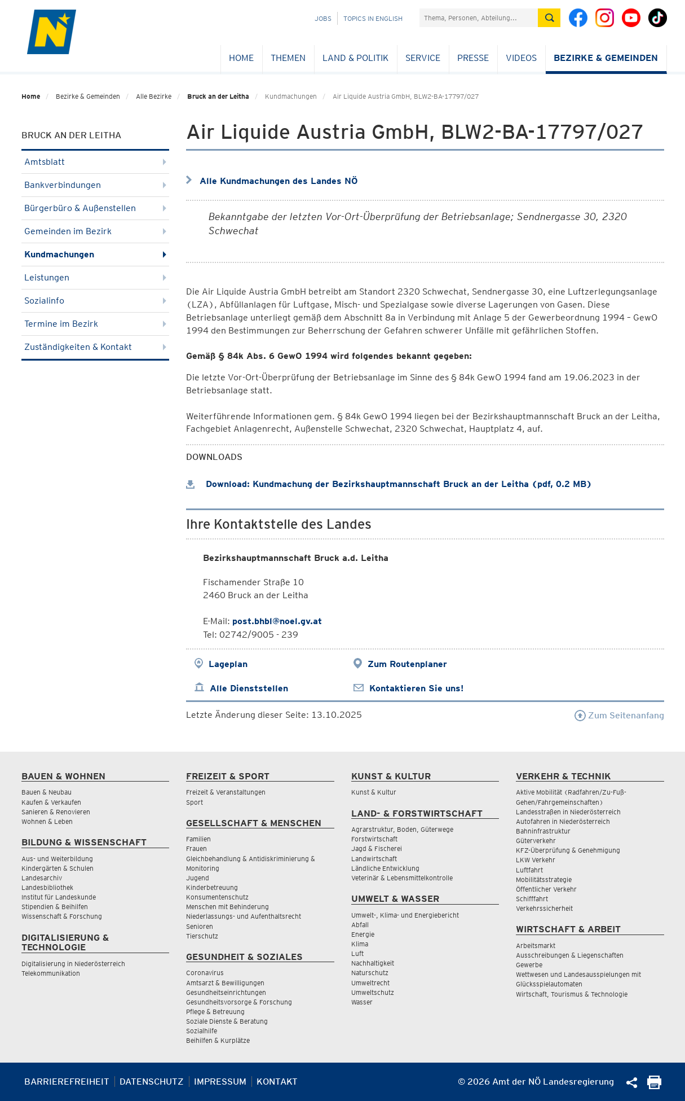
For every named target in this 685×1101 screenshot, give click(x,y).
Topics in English (373, 18)
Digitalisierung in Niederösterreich (73, 963)
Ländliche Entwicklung (385, 868)
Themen (288, 57)
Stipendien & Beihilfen (54, 906)
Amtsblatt (95, 161)
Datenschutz (152, 1081)
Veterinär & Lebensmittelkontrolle (402, 878)
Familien (198, 839)
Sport (194, 802)
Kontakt (277, 1081)
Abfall (360, 924)
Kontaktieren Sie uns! (416, 688)
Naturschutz (369, 972)
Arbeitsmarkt (535, 945)
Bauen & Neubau (46, 792)
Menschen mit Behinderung (227, 906)
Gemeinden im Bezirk (95, 231)
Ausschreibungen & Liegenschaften (570, 955)
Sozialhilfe (201, 1031)
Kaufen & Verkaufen (51, 802)
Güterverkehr (536, 840)
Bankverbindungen (95, 184)
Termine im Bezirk (95, 323)
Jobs (323, 18)
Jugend (197, 878)
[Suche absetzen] (549, 17)
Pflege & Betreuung (215, 1011)
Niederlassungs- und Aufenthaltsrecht (243, 916)
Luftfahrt (529, 870)
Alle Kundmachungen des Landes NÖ (279, 181)
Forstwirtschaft (374, 839)
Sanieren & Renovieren (55, 812)
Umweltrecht (370, 983)
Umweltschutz (372, 992)
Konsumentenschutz (217, 897)
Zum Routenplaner (407, 664)
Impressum (220, 1081)
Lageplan (228, 664)
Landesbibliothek (47, 887)
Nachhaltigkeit (372, 963)
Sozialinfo (95, 300)
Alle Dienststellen (249, 688)
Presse (473, 57)
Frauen (196, 848)
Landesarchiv (41, 878)
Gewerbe (529, 964)
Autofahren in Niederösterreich (563, 821)
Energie (362, 934)
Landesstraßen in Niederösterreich (568, 812)
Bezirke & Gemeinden (606, 57)
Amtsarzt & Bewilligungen (225, 983)
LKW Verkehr (535, 860)
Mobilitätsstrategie (544, 879)
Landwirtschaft (374, 858)
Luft (357, 953)
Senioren (199, 926)
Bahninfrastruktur (543, 831)
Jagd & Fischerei (376, 848)
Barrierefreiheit (66, 1081)
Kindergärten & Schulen (57, 868)
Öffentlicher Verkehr (546, 889)
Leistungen (95, 277)
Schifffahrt (532, 898)
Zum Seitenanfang (619, 715)
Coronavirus (205, 972)
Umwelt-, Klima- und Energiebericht (405, 915)
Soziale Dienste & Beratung (227, 1021)
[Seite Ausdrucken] (654, 1086)
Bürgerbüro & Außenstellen (95, 208)
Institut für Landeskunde (58, 897)
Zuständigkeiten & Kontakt (95, 346)
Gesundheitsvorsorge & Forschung (239, 1002)
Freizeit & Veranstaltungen (226, 792)
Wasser (362, 1002)
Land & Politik (355, 57)
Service (422, 57)
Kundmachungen (95, 254)
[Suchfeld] (478, 17)
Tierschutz (202, 936)
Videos (521, 57)
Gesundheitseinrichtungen (226, 992)
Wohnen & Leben (47, 821)
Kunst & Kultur (373, 792)
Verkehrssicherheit (544, 908)
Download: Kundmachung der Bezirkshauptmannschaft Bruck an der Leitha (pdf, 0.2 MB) (389, 484)
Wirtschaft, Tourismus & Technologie (571, 994)
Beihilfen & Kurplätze (218, 1040)
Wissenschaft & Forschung (61, 916)
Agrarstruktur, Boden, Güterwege (402, 829)
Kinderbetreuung (212, 887)
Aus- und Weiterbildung (57, 858)
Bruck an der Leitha (218, 96)
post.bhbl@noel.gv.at (277, 621)
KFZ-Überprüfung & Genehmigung (568, 850)
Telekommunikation (50, 973)
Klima (359, 944)
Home (241, 57)
